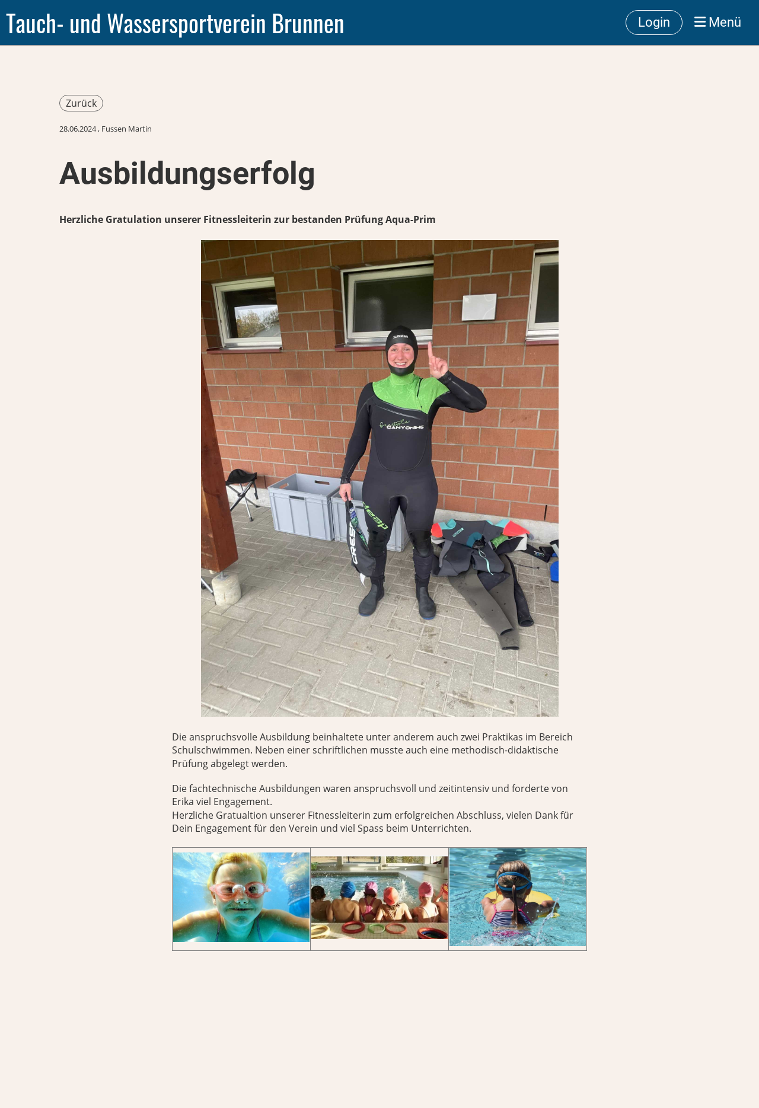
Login (654, 22)
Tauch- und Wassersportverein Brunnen (175, 22)
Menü (717, 22)
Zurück (81, 103)
